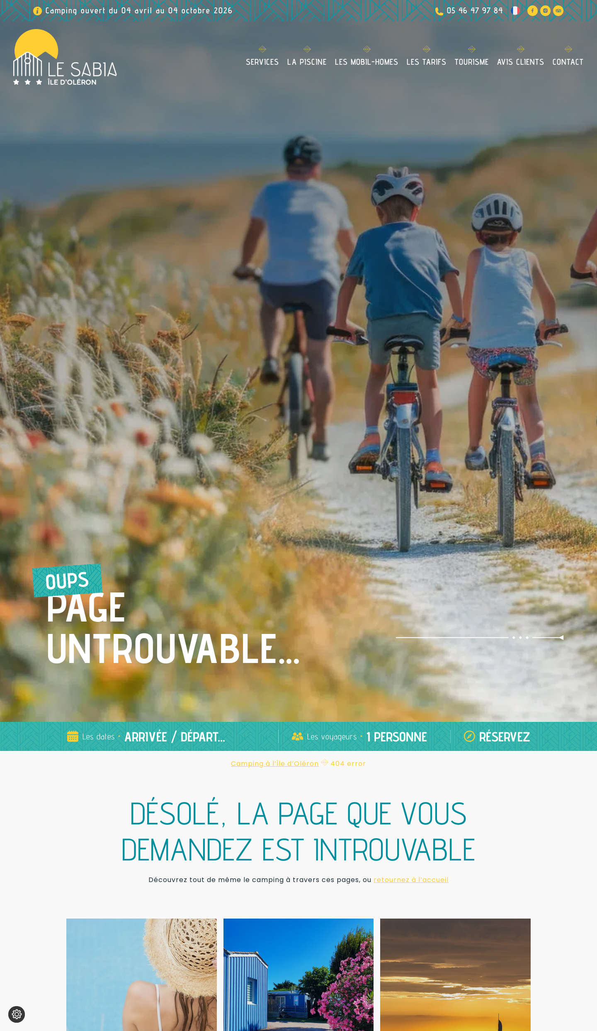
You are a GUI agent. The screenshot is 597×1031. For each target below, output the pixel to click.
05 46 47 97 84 (475, 10)
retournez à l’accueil (411, 880)
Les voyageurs (332, 736)
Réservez (504, 736)
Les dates (99, 736)
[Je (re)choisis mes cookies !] (16, 1014)
